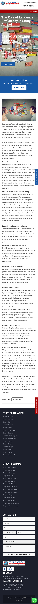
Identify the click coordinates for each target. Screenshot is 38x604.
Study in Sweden (8, 444)
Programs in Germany (9, 478)
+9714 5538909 (30, 3)
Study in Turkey (7, 449)
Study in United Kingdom (10, 436)
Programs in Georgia (9, 475)
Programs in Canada (9, 470)
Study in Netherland (9, 455)
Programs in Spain (8, 495)
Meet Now (19, 88)
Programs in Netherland (10, 486)
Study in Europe (7, 452)
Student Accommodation (37, 177)
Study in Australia (8, 416)
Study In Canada (8, 419)
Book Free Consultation (36, 406)
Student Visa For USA (9, 438)
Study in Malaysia (8, 425)
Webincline (26, 598)
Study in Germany (8, 422)
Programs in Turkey (9, 500)
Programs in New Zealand (10, 489)
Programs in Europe (9, 473)
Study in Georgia (8, 446)
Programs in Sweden (9, 497)
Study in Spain (7, 441)
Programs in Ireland (9, 481)
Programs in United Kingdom (11, 503)
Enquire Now (8, 64)
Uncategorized (17, 399)
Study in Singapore (8, 433)
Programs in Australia (9, 467)
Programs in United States (11, 506)
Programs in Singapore (10, 492)
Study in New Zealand (9, 430)
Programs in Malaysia (9, 484)
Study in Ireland (7, 427)
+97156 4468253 (29, 6)
